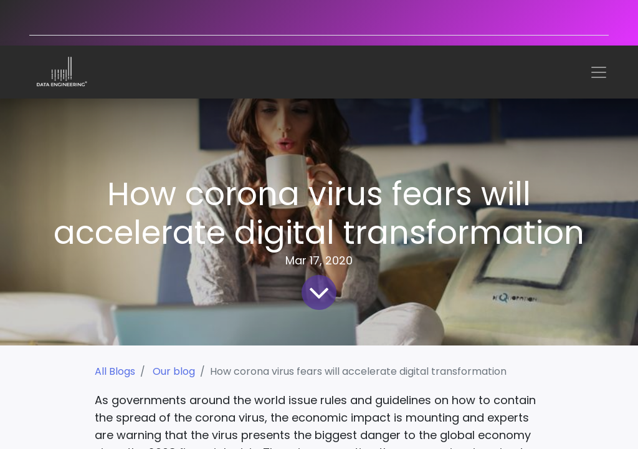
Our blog (174, 371)
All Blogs (115, 371)
